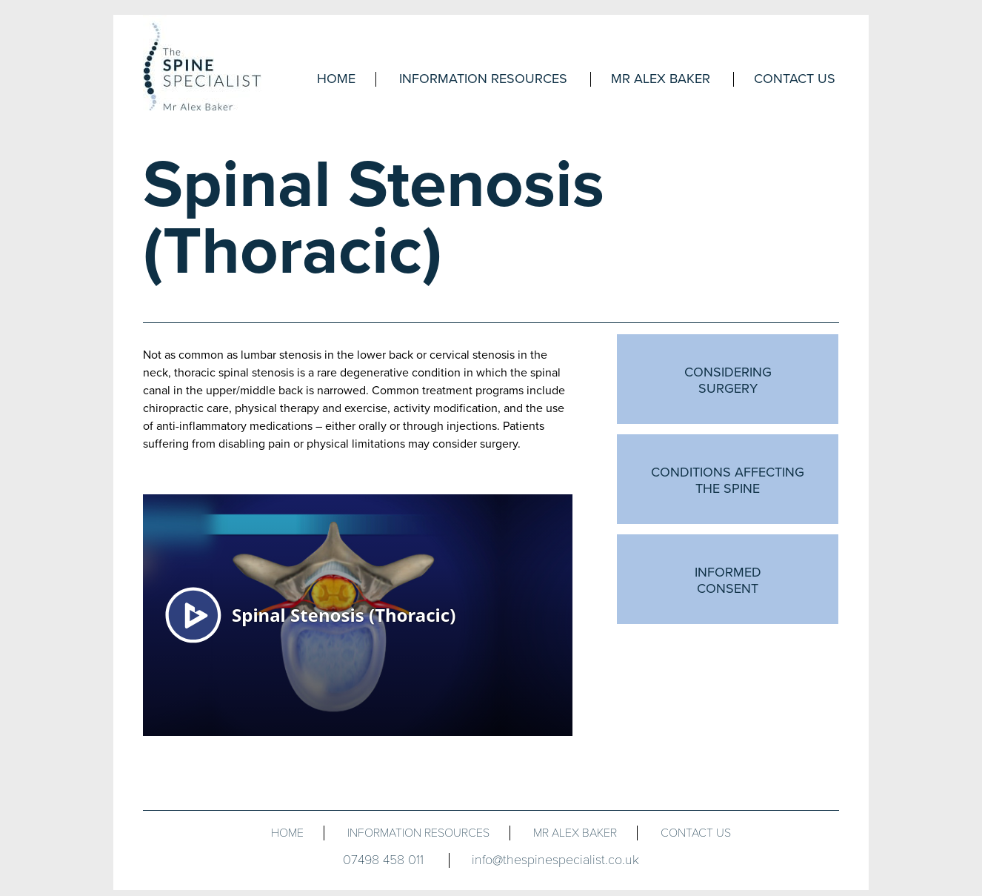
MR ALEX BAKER (575, 833)
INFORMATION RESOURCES (418, 833)
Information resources (483, 78)
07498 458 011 (383, 860)
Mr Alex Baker (660, 78)
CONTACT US (696, 833)
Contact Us (794, 78)
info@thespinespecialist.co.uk (555, 860)
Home (336, 78)
